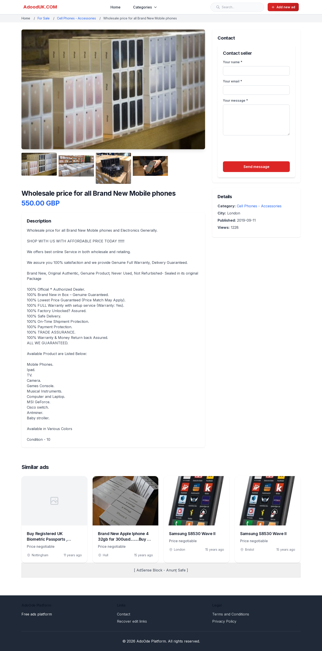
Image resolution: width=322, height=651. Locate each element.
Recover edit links (132, 621)
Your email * (232, 81)
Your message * (235, 100)
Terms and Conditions (230, 614)
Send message (256, 166)
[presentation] (257, 149)
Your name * (232, 62)
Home (115, 7)
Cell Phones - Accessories (76, 18)
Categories (145, 7)
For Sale (44, 18)
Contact (123, 614)
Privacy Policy (224, 621)
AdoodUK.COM (40, 7)
